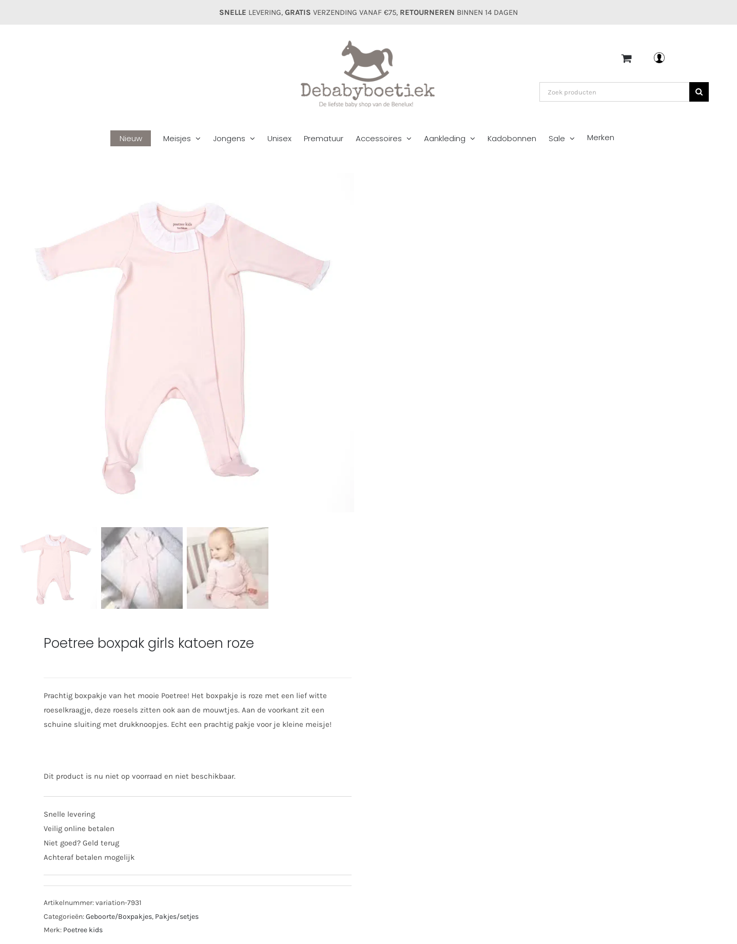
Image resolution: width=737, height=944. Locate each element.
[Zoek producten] (614, 92)
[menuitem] (136, 139)
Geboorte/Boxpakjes (119, 916)
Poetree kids (83, 930)
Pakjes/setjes (177, 916)
